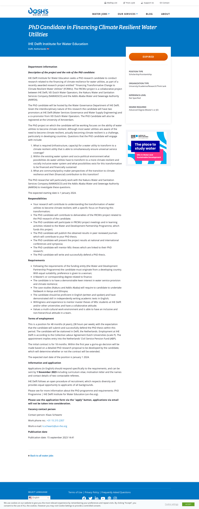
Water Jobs (99, 13)
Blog (149, 13)
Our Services (126, 13)
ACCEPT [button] (188, 504)
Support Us (147, 3)
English (34, 497)
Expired (148, 56)
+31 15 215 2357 (55, 420)
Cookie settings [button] (171, 504)
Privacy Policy (92, 492)
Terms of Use (75, 492)
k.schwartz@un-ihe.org (55, 426)
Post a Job (129, 3)
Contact (164, 3)
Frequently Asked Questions (116, 492)
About (165, 13)
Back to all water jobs (40, 455)
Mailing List (111, 3)
